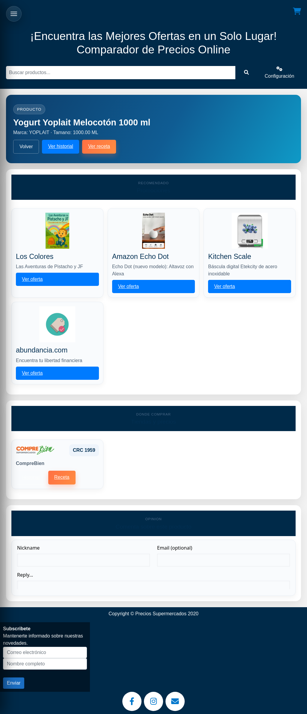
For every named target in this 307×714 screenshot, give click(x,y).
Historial (31, 477)
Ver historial (60, 146)
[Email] (175, 701)
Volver (26, 146)
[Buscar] (120, 72)
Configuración (279, 72)
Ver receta (99, 146)
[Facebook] (132, 701)
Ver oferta (32, 279)
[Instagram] (153, 701)
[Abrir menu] (14, 14)
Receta (62, 477)
